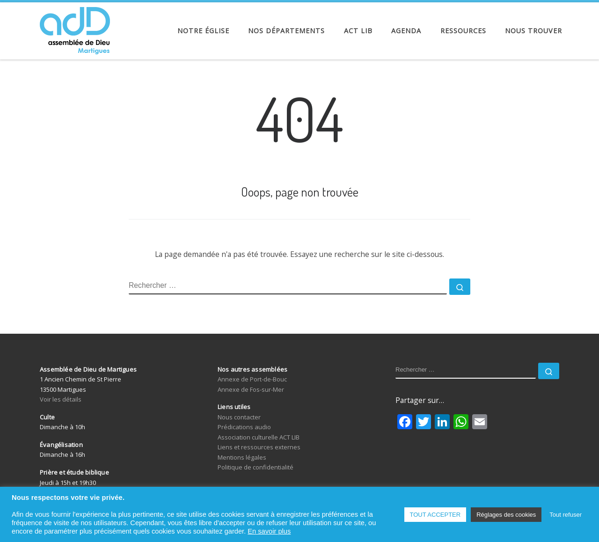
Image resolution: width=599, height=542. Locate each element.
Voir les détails (60, 399)
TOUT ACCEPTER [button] (435, 514)
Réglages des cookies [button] (506, 514)
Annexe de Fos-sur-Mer (251, 389)
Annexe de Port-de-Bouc (252, 379)
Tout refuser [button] (565, 514)
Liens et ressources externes (259, 447)
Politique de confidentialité (255, 467)
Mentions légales (242, 457)
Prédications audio (244, 427)
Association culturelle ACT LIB (259, 437)
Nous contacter (239, 417)
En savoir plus (269, 531)
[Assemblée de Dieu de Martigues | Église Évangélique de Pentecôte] (75, 28)
